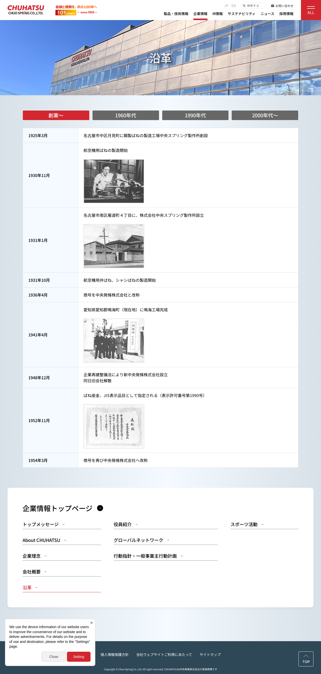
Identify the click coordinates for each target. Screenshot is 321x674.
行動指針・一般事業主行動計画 (148, 555)
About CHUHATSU (44, 540)
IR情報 (217, 13)
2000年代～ (265, 115)
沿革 (30, 587)
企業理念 (34, 555)
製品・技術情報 (176, 13)
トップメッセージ (43, 524)
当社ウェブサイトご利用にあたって (164, 654)
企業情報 (200, 13)
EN (233, 5)
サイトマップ (210, 654)
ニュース (267, 13)
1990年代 (195, 115)
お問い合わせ (282, 6)
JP (226, 5)
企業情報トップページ (63, 508)
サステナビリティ (242, 13)
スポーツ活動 (246, 524)
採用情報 (286, 13)
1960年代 (125, 115)
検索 (244, 6)
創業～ (55, 115)
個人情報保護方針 (115, 654)
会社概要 (34, 571)
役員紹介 (125, 524)
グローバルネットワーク (141, 540)
